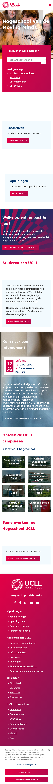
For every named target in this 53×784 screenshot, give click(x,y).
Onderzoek (15, 709)
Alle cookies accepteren (24, 779)
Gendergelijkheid (18, 724)
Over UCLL (15, 718)
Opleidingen (14, 611)
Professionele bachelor (22, 73)
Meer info (17, 193)
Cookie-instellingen (25, 765)
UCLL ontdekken (17, 321)
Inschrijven (16, 85)
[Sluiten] (49, 750)
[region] (26, 765)
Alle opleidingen (18, 616)
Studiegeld (15, 661)
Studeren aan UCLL (19, 637)
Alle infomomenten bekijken (21, 418)
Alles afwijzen (24, 772)
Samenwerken (17, 714)
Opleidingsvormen (19, 626)
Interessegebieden (20, 630)
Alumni (13, 733)
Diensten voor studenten (23, 643)
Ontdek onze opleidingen (19, 247)
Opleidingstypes (18, 621)
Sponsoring (16, 697)
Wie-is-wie (15, 692)
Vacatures (15, 688)
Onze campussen (18, 647)
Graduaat (15, 77)
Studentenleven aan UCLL (23, 666)
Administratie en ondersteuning (26, 671)
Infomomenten (18, 81)
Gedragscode (17, 728)
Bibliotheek (16, 683)
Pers (12, 738)
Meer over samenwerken (21, 558)
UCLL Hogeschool (18, 704)
